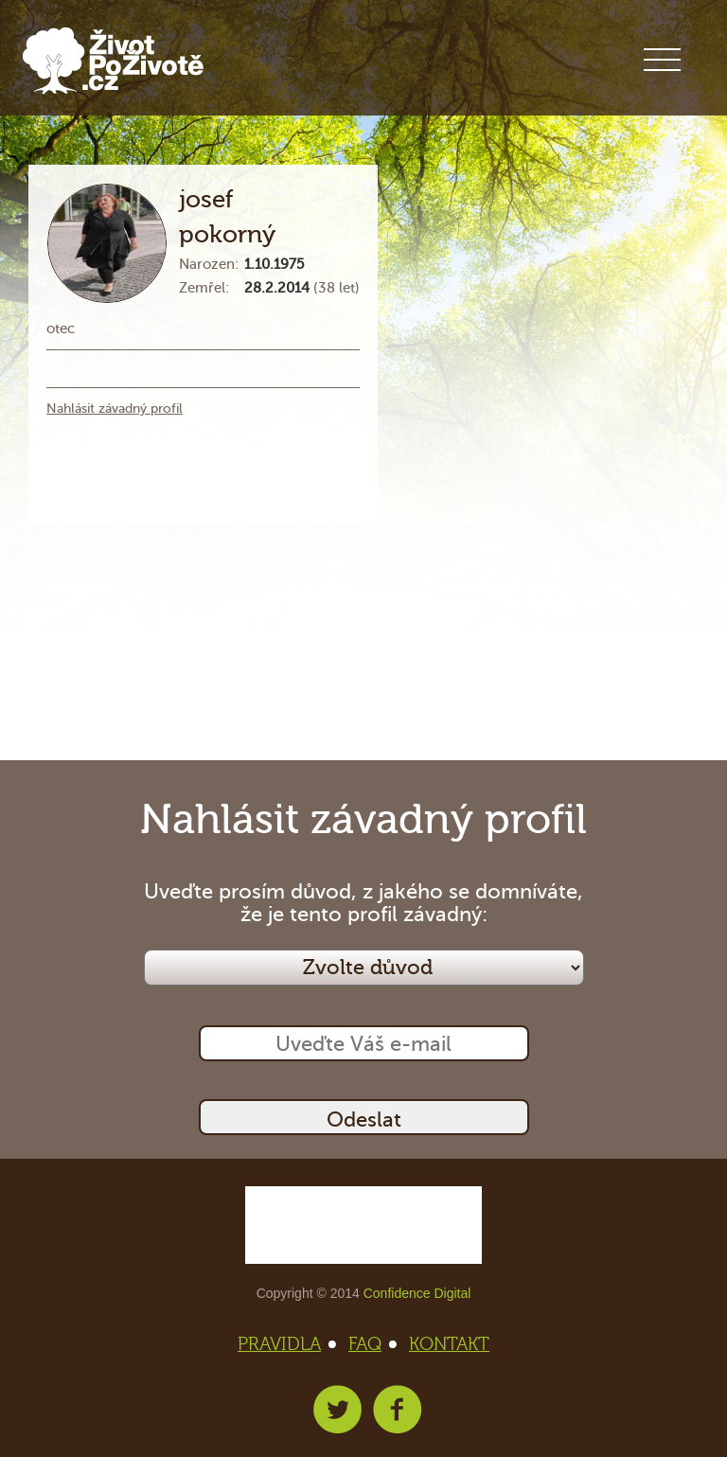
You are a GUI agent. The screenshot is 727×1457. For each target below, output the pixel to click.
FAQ (370, 1344)
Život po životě (113, 61)
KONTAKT (449, 1344)
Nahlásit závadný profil (114, 408)
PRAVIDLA (285, 1344)
